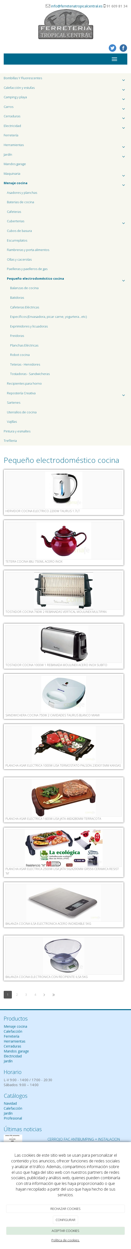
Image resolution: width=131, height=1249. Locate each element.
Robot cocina (20, 354)
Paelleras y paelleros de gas (27, 269)
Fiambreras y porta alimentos (28, 250)
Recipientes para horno (24, 383)
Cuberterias (67, 222)
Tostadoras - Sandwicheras (30, 374)
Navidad (10, 1103)
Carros (65, 108)
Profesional (13, 1118)
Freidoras (17, 335)
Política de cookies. (65, 1240)
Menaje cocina (15, 1026)
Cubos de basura (19, 230)
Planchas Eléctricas (24, 345)
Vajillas (12, 421)
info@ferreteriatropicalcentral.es (77, 6)
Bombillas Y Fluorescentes (65, 79)
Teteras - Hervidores (25, 364)
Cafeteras (14, 211)
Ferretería (11, 135)
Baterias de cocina (20, 202)
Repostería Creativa (67, 394)
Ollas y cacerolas (19, 259)
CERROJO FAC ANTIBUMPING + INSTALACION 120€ (83, 1141)
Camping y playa (65, 98)
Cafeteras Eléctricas (24, 307)
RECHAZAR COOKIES (65, 1208)
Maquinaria (65, 174)
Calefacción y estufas (65, 89)
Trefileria (10, 440)
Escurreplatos (17, 240)
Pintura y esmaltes (17, 431)
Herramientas (65, 146)
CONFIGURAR (65, 1220)
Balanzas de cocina (24, 288)
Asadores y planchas (22, 192)
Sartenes (13, 402)
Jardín (65, 155)
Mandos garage (15, 164)
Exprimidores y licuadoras (29, 326)
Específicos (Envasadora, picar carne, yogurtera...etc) (48, 316)
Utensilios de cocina (22, 412)
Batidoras (17, 297)
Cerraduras (65, 117)
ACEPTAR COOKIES (65, 1230)
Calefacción (13, 1031)
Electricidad (65, 127)
